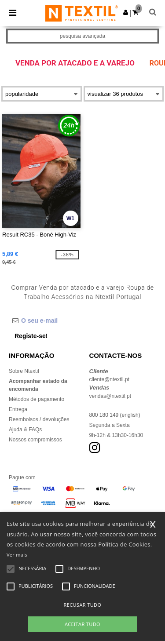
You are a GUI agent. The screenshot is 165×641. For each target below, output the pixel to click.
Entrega (18, 409)
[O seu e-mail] (77, 320)
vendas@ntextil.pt (110, 396)
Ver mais (17, 554)
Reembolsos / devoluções (39, 419)
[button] (125, 12)
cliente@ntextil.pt (109, 379)
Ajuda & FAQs (25, 429)
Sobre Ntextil (24, 371)
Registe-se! (31, 335)
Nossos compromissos (35, 440)
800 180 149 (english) (114, 415)
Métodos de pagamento (36, 399)
